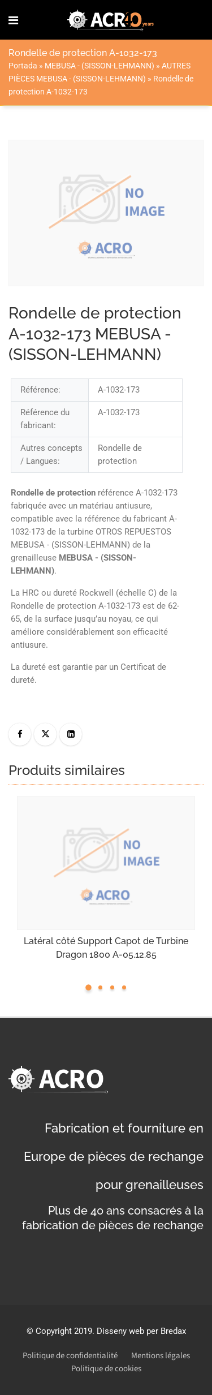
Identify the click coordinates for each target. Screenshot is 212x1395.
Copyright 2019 (64, 1331)
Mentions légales (160, 1356)
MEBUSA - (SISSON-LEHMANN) (99, 65)
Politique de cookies (106, 1369)
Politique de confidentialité (70, 1356)
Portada (22, 65)
